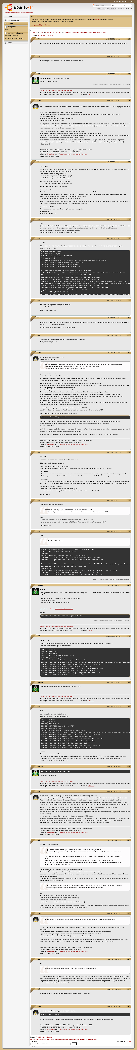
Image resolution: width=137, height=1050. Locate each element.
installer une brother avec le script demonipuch (74, 154)
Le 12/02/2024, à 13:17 (113, 585)
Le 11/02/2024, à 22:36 (113, 353)
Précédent (41, 35)
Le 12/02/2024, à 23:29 (113, 913)
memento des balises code (64, 609)
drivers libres (50, 154)
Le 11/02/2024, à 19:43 (113, 318)
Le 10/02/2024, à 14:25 (113, 56)
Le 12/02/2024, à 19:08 (113, 840)
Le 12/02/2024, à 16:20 (113, 766)
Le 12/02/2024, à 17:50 (113, 791)
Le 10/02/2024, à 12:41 (113, 39)
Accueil (35, 32)
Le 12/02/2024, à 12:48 (113, 531)
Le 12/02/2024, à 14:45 (113, 682)
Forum (41, 32)
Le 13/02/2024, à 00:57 (113, 959)
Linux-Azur (91, 94)
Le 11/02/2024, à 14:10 (113, 162)
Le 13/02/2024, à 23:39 (113, 1007)
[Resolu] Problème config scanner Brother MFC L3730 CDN (84, 32)
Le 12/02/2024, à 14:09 (113, 636)
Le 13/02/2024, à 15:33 (113, 989)
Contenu (115, 1)
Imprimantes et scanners (53, 32)
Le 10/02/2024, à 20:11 (113, 100)
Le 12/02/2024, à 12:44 (113, 500)
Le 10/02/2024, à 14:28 (113, 74)
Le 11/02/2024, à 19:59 (113, 335)
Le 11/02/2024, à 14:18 (113, 219)
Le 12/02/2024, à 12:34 (113, 452)
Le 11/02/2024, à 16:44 (113, 238)
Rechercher (123, 1)
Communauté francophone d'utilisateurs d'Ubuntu (19, 12)
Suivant (51, 35)
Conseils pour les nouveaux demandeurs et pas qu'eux (56, 90)
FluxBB (128, 1041)
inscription (128, 8)
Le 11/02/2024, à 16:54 (113, 300)
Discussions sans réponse (14, 38)
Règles (7, 29)
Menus (130, 1)
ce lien (97, 19)
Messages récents (11, 35)
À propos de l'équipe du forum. (41, 25)
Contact (32, 1047)
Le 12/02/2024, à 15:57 (113, 706)
